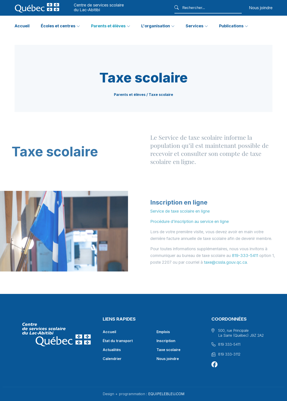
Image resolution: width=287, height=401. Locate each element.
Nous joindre (260, 7)
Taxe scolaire (168, 349)
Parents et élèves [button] (108, 26)
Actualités (112, 349)
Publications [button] (231, 26)
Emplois (163, 332)
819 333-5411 (229, 344)
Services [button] (194, 26)
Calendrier (112, 358)
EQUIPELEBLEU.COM (166, 394)
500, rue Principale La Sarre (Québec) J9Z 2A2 (241, 333)
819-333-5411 (256, 255)
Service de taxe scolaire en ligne (191, 211)
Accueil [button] (22, 26)
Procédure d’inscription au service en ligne (200, 221)
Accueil (109, 332)
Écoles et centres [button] (58, 26)
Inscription (166, 340)
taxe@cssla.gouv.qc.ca (236, 262)
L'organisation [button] (155, 26)
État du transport (118, 340)
